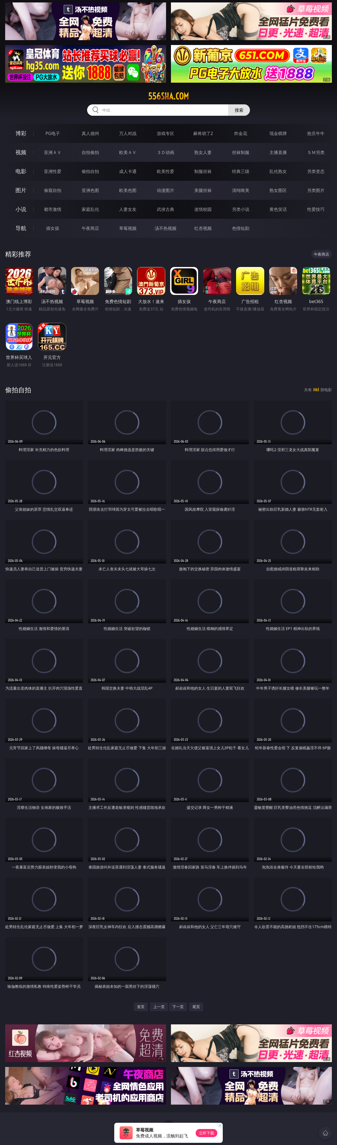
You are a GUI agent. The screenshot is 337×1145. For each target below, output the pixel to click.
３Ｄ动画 (165, 152)
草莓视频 (127, 228)
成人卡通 (127, 171)
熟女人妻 (203, 152)
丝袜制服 (240, 152)
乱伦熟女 (278, 171)
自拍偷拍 (90, 152)
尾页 (196, 1006)
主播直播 (278, 152)
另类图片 (316, 190)
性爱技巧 (316, 209)
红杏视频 (203, 228)
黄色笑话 (278, 209)
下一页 (178, 1006)
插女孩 (52, 228)
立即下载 (206, 1133)
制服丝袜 (203, 171)
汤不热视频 (165, 228)
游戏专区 (165, 133)
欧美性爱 (165, 171)
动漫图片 (165, 190)
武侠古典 (165, 209)
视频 (20, 152)
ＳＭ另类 (316, 152)
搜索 (239, 110)
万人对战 (127, 133)
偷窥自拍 (52, 190)
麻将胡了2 (203, 133)
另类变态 (316, 171)
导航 (20, 228)
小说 (20, 209)
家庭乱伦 (90, 209)
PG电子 (53, 133)
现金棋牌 (278, 133)
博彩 (20, 133)
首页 (141, 1006)
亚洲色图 (90, 190)
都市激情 (52, 209)
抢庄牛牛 (316, 133)
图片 (20, 190)
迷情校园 (203, 209)
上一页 (159, 1006)
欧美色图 (127, 190)
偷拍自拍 (90, 171)
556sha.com (168, 96)
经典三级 (240, 171)
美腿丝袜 (203, 190)
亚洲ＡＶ (52, 152)
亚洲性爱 (52, 171)
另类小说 (240, 209)
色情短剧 (240, 228)
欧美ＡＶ (127, 152)
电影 (20, 171)
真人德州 (90, 133)
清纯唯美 (240, 190)
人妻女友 (127, 209)
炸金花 (240, 133)
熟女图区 (278, 190)
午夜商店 (90, 228)
